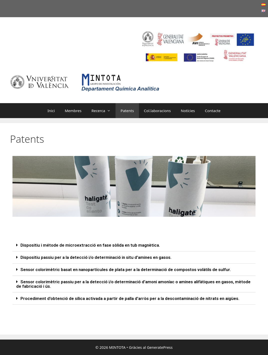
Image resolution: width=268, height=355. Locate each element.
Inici (51, 110)
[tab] (134, 245)
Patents (127, 110)
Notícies (188, 110)
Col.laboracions (157, 110)
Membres (73, 110)
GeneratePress (160, 347)
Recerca (103, 110)
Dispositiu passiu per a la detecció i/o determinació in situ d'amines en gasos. (95, 257)
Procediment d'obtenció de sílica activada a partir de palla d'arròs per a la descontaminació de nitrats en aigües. (129, 298)
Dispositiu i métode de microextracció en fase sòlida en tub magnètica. (90, 245)
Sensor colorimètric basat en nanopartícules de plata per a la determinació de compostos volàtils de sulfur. (125, 269)
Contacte (213, 110)
